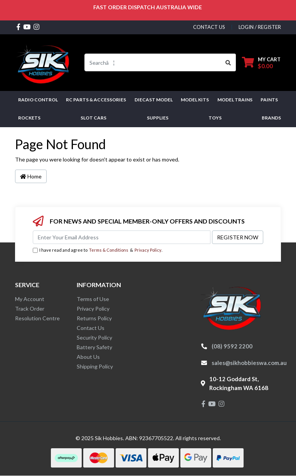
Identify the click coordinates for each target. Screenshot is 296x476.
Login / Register (260, 27)
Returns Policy (94, 318)
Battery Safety (94, 347)
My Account (29, 299)
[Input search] (152, 62)
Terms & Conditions (108, 249)
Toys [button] (215, 118)
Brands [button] (271, 118)
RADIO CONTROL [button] (38, 100)
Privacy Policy (148, 249)
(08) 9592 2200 (232, 346)
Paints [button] (269, 100)
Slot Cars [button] (93, 118)
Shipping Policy (95, 366)
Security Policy (94, 337)
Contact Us (90, 328)
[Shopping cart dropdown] (261, 63)
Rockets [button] (29, 118)
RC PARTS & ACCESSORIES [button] (96, 100)
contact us (209, 27)
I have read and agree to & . (97, 250)
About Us (88, 356)
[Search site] (228, 62)
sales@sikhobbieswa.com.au (249, 362)
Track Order (29, 308)
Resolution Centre (37, 318)
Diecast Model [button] (154, 100)
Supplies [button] (157, 118)
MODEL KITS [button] (195, 100)
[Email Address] (121, 237)
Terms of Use (93, 299)
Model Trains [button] (234, 100)
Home (31, 176)
